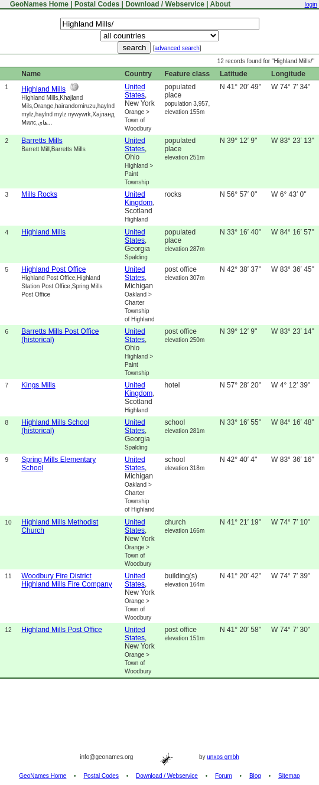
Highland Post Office (53, 269)
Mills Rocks (39, 194)
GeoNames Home (38, 4)
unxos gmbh (223, 757)
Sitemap (289, 776)
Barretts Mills (41, 140)
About (220, 4)
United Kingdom (138, 198)
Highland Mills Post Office (61, 630)
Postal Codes (96, 4)
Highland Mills (43, 89)
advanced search (177, 48)
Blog (255, 776)
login (311, 4)
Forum (223, 776)
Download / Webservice (164, 4)
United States (135, 91)
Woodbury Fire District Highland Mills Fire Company (66, 580)
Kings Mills (38, 385)
